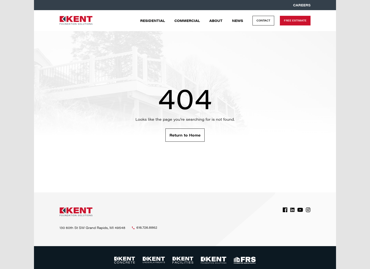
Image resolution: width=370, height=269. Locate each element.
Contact (263, 20)
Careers (302, 5)
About (216, 20)
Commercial (187, 20)
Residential (152, 20)
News (237, 20)
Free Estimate (295, 20)
